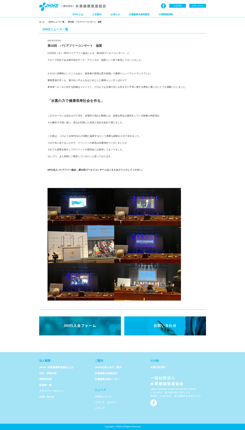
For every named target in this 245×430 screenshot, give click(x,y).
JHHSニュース (103, 396)
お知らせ (115, 14)
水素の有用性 (157, 367)
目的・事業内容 (48, 373)
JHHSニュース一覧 (56, 22)
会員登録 (178, 6)
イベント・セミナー (106, 402)
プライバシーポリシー (51, 390)
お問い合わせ (198, 6)
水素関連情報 (166, 14)
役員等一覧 (45, 385)
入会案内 (97, 14)
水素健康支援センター (107, 379)
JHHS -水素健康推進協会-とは (56, 367)
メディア (100, 408)
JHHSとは (77, 14)
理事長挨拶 (45, 379)
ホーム (42, 22)
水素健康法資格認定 (139, 14)
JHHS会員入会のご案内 (108, 367)
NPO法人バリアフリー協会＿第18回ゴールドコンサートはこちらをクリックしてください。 (96, 169)
